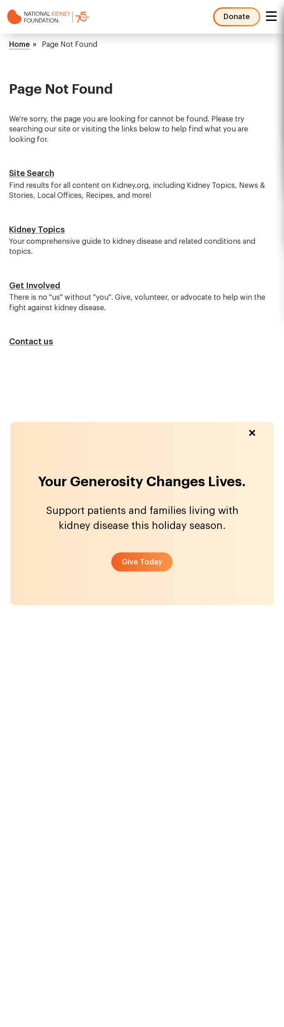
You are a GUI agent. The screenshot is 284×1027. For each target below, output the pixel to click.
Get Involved (34, 286)
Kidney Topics (37, 230)
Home (19, 44)
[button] (142, 561)
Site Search (31, 173)
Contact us (31, 341)
